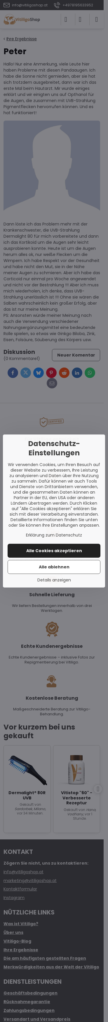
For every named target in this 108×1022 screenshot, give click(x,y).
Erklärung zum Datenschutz (54, 535)
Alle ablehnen (54, 567)
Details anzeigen (54, 580)
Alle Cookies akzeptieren (54, 551)
